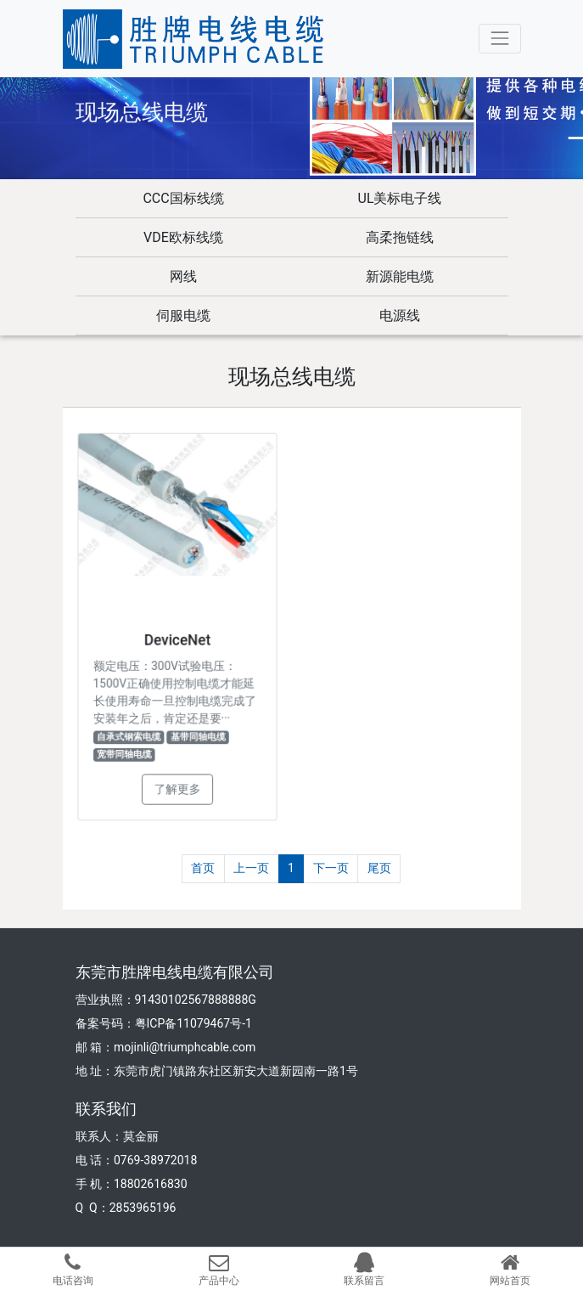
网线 (183, 276)
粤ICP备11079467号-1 (193, 1023)
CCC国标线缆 (183, 198)
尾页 (379, 868)
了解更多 (176, 784)
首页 (203, 868)
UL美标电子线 (400, 198)
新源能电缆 (400, 276)
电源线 (399, 315)
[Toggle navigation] (499, 39)
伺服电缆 (183, 315)
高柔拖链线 (400, 237)
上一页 (251, 868)
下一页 (331, 868)
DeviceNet (176, 639)
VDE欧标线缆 (183, 237)
